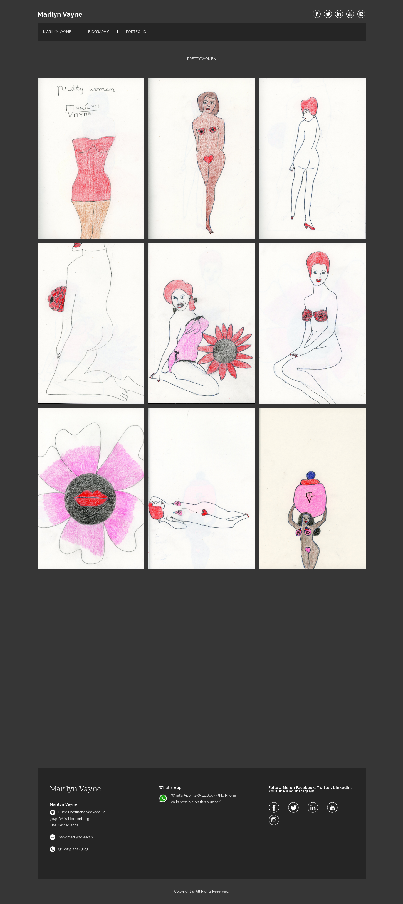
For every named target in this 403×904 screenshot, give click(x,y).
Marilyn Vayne (60, 14)
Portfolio (136, 31)
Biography (98, 31)
